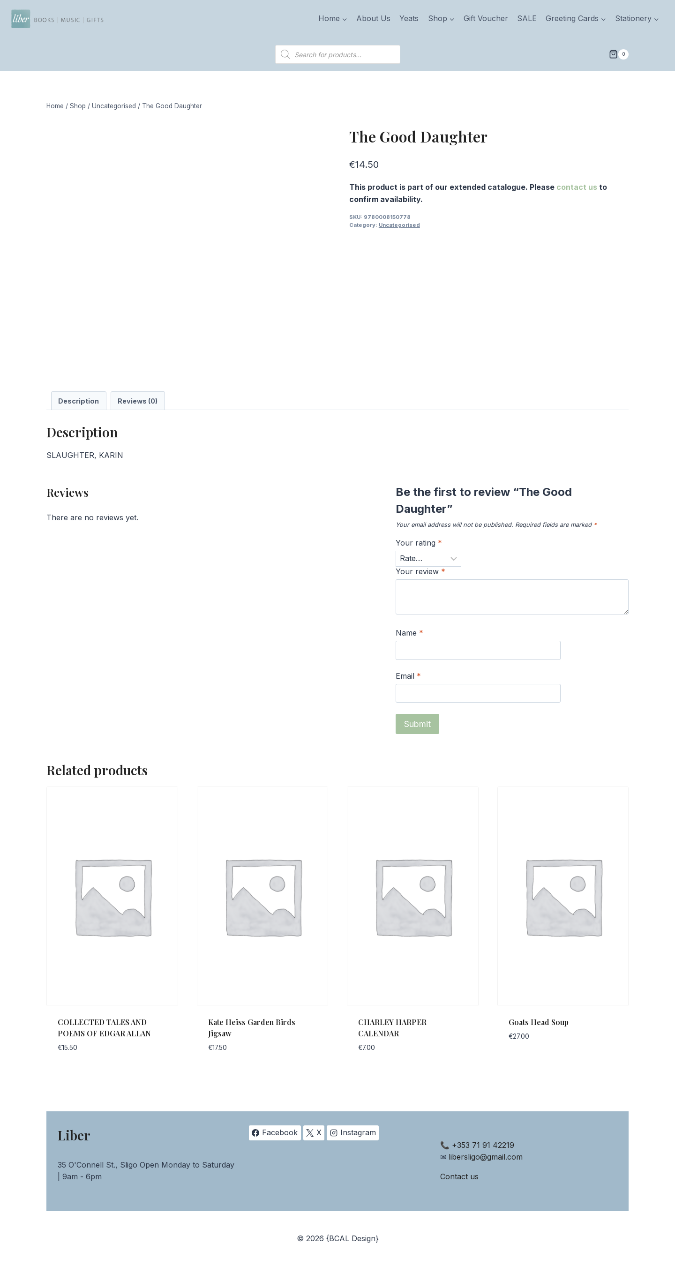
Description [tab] (78, 401)
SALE (527, 18)
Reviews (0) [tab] (138, 401)
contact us (576, 187)
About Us (373, 18)
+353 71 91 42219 (483, 1145)
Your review (420, 571)
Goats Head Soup (539, 1022)
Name (409, 632)
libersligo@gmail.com (486, 1156)
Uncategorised (399, 225)
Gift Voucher (486, 18)
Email (408, 676)
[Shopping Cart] (619, 54)
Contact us (459, 1176)
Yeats (409, 18)
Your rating (419, 542)
